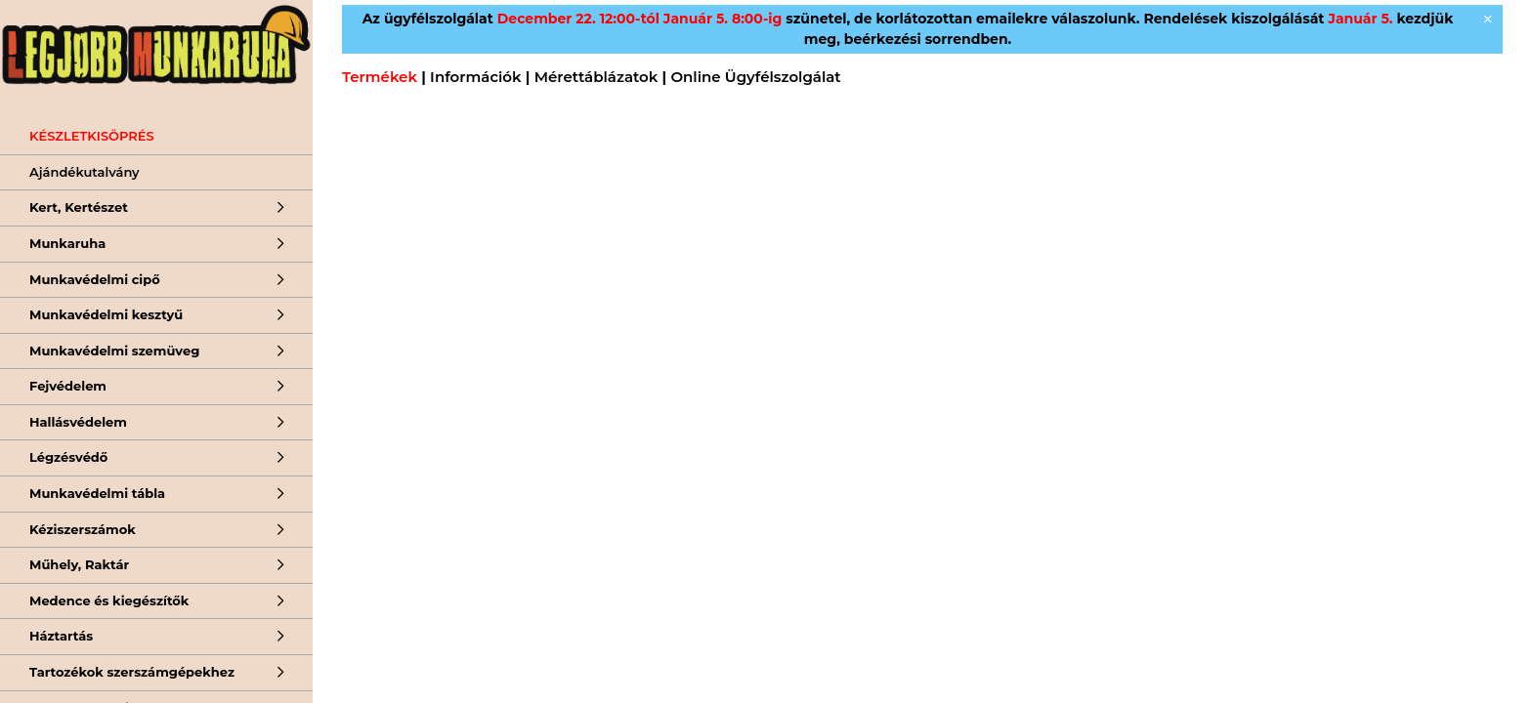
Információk (475, 76)
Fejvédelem (67, 385)
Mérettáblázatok (596, 76)
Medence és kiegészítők (109, 600)
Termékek (379, 76)
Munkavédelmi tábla (97, 493)
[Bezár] (1488, 19)
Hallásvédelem (78, 422)
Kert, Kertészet (78, 207)
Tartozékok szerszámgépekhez (131, 672)
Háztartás (61, 635)
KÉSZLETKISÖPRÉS (91, 136)
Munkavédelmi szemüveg (114, 350)
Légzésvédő (68, 457)
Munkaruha (67, 243)
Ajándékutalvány (84, 172)
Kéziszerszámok (82, 529)
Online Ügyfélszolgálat (755, 76)
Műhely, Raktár (79, 564)
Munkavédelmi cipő (94, 279)
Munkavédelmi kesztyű (106, 314)
